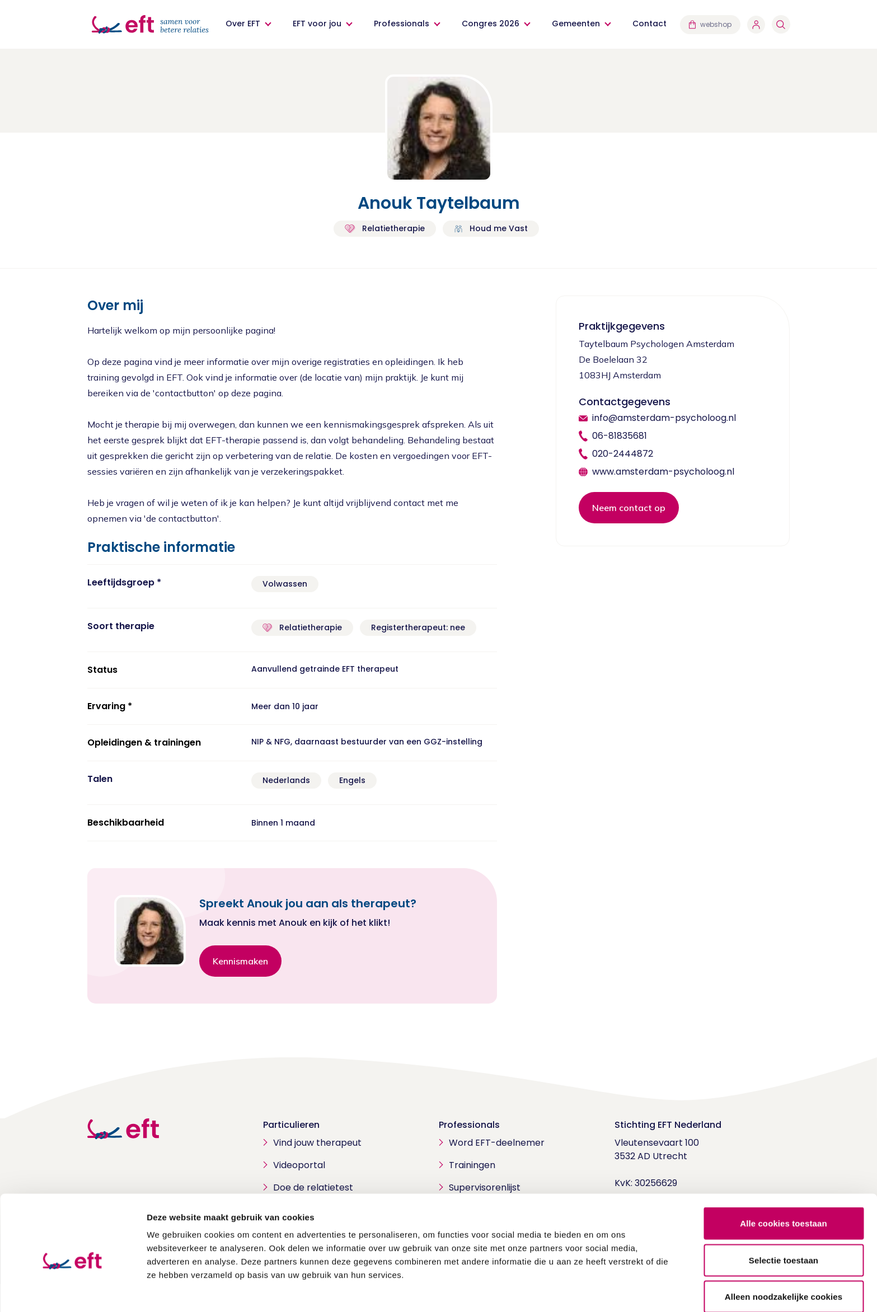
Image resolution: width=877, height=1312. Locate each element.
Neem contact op (628, 507)
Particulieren (291, 1124)
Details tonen (604, 1290)
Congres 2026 (491, 23)
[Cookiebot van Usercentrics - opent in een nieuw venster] (72, 1290)
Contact (650, 23)
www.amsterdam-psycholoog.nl (663, 471)
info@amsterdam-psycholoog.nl (664, 417)
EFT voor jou (317, 23)
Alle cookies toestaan (783, 1174)
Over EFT (243, 23)
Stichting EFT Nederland (668, 1124)
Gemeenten (576, 23)
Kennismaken (240, 961)
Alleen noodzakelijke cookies (783, 1247)
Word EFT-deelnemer (497, 1142)
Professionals (402, 23)
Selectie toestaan (783, 1211)
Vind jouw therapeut (317, 1142)
